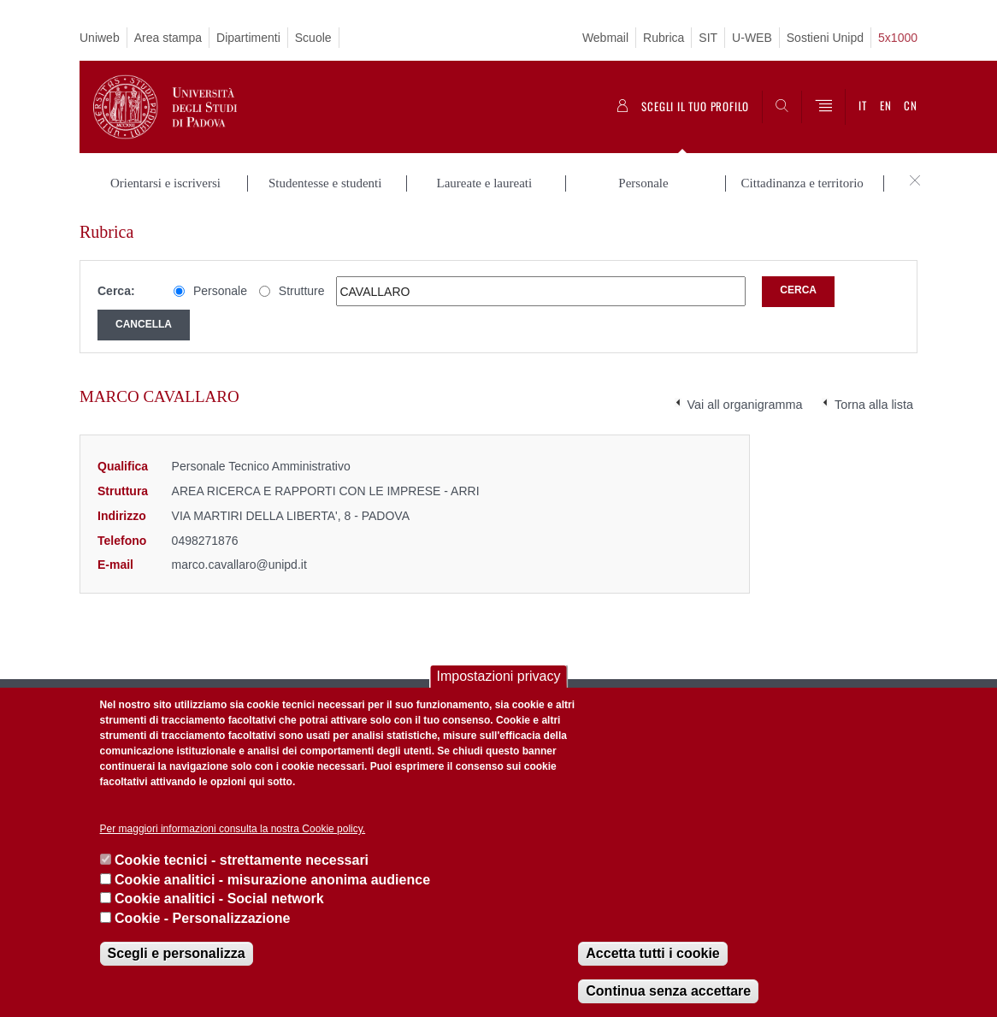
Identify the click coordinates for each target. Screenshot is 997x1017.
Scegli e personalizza (176, 953)
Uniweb (100, 37)
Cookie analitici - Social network (219, 898)
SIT (708, 37)
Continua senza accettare (668, 991)
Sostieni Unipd (825, 37)
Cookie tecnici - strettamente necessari (242, 860)
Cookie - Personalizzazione (202, 918)
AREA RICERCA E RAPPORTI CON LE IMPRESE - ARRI (326, 491)
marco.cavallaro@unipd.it (239, 564)
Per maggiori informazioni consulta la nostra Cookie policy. (233, 829)
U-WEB (752, 37)
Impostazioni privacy (499, 676)
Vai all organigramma (745, 404)
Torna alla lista (874, 404)
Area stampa (168, 37)
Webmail (605, 37)
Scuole (313, 37)
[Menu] (823, 107)
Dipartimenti (248, 37)
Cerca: (116, 291)
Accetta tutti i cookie (652, 953)
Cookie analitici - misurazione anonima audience (272, 879)
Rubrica (663, 37)
